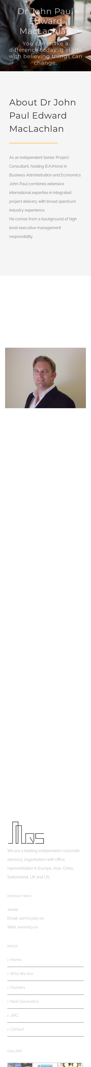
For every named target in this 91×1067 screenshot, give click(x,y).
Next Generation (24, 1001)
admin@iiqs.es (45, 645)
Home (15, 959)
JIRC (14, 1015)
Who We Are (21, 973)
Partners (17, 987)
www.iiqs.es (27, 927)
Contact (17, 1029)
